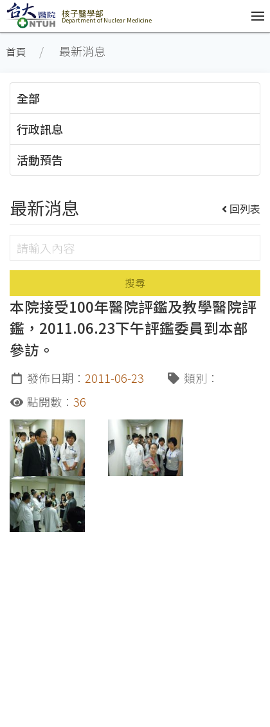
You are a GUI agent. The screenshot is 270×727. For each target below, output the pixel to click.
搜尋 (135, 282)
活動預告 (40, 159)
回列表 (241, 208)
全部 (28, 97)
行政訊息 (40, 128)
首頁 (16, 51)
